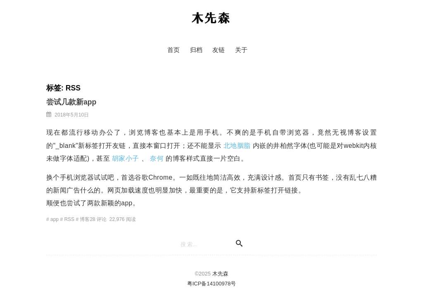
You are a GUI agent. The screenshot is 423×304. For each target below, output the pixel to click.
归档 (196, 49)
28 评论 (98, 219)
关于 (241, 49)
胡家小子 (125, 158)
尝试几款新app (71, 102)
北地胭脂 (237, 145)
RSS (69, 219)
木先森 (211, 18)
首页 (173, 49)
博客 (85, 219)
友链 (218, 49)
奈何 (157, 158)
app (54, 219)
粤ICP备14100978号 (211, 283)
